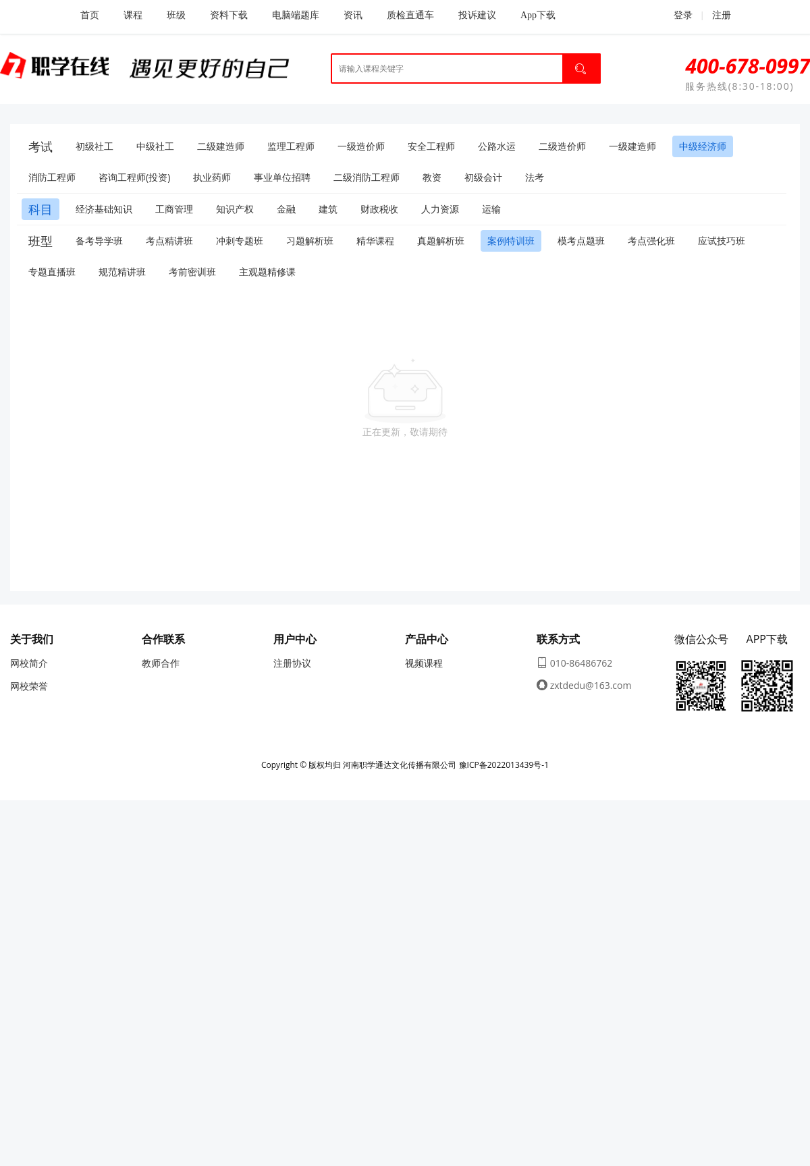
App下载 (538, 15)
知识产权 (235, 208)
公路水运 (497, 146)
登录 (676, 15)
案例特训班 (511, 240)
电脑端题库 (295, 15)
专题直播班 (52, 271)
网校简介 (29, 663)
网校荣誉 (29, 685)
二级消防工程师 (366, 177)
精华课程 (375, 240)
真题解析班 (440, 240)
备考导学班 (99, 240)
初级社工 (94, 146)
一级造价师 (361, 146)
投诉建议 (477, 15)
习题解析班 (309, 240)
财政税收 (379, 208)
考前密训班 (192, 271)
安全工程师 (431, 146)
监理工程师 (291, 146)
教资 (432, 177)
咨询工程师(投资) (134, 177)
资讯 (353, 15)
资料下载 (229, 15)
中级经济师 (702, 146)
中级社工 (155, 146)
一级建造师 (632, 146)
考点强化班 (651, 240)
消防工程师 (52, 177)
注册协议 (292, 663)
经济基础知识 (104, 208)
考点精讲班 (169, 240)
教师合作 (161, 663)
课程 (133, 15)
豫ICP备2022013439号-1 (504, 765)
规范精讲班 (122, 271)
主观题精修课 (267, 271)
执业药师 (212, 177)
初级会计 (483, 177)
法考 (534, 177)
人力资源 (440, 208)
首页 (89, 15)
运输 (491, 208)
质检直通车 (410, 15)
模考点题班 (581, 240)
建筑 (328, 208)
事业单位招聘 (282, 177)
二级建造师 (220, 146)
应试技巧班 (721, 240)
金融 (286, 208)
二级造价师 (562, 146)
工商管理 (174, 208)
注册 (721, 15)
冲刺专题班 (239, 240)
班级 (176, 15)
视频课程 (424, 663)
